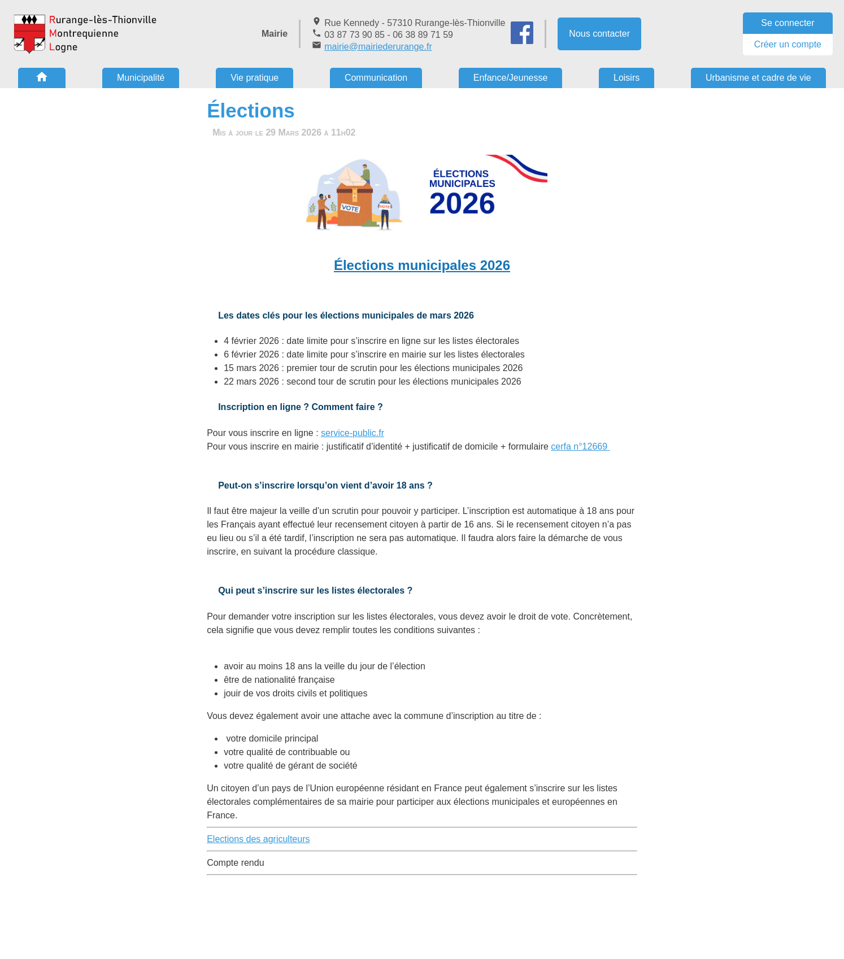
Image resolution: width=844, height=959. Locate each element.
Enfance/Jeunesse (510, 77)
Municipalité (140, 77)
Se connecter (787, 23)
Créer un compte (787, 44)
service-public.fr (352, 433)
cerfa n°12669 (580, 446)
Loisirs (626, 77)
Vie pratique (254, 77)
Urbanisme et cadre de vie (758, 77)
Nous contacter (599, 33)
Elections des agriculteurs (258, 839)
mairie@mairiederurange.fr (378, 46)
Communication (376, 77)
